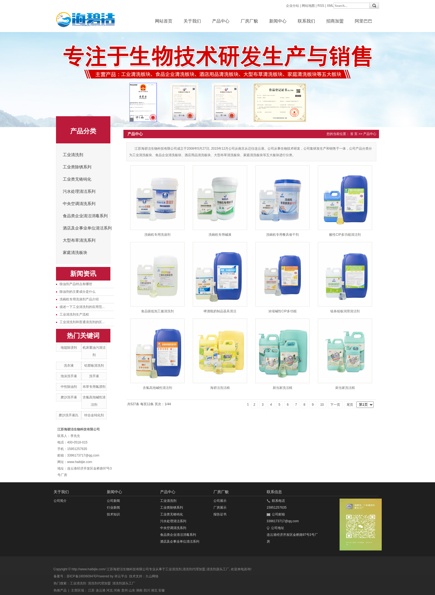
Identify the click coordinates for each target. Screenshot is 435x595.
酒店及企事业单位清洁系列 (87, 228)
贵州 (124, 590)
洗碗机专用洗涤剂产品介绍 (79, 299)
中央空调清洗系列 (79, 204)
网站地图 (308, 6)
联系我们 (306, 21)
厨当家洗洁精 (282, 388)
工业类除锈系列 (77, 167)
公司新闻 (113, 501)
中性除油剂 (69, 387)
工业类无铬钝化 (77, 179)
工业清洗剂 (73, 155)
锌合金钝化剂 (94, 415)
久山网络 (152, 576)
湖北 (154, 590)
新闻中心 (278, 21)
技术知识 (113, 514)
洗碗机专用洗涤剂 (157, 235)
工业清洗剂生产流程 (74, 314)
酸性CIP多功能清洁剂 (345, 235)
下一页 (335, 405)
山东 (132, 590)
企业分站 (292, 6)
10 (322, 405)
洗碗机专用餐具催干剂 (282, 235)
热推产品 (60, 590)
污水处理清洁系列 (79, 191)
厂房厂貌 (249, 21)
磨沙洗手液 (69, 397)
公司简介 (60, 501)
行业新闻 (113, 507)
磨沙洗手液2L (69, 415)
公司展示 (219, 501)
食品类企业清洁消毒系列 (85, 216)
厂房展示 (219, 507)
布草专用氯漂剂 (94, 387)
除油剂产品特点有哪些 (76, 284)
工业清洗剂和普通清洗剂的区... (82, 322)
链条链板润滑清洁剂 (345, 311)
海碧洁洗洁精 (220, 388)
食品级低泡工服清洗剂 (157, 311)
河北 (109, 590)
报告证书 (219, 514)
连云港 (100, 590)
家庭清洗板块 (75, 252)
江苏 (91, 590)
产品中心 (220, 21)
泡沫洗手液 (69, 376)
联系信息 (274, 492)
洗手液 (94, 376)
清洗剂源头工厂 (217, 569)
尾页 (350, 405)
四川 (147, 590)
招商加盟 (335, 21)
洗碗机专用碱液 (220, 235)
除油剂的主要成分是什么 (77, 292)
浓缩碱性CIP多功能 (282, 311)
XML (330, 6)
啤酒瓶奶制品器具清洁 (220, 311)
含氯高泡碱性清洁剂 (157, 388)
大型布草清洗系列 (79, 240)
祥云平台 (121, 576)
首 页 (354, 134)
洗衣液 (69, 365)
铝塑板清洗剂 (94, 365)
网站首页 (163, 21)
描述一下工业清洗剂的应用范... (82, 307)
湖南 (139, 590)
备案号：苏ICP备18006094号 (75, 576)
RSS (321, 6)
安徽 (161, 590)
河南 (117, 590)
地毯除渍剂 (69, 348)
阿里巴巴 (363, 21)
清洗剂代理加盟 (193, 569)
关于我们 (192, 21)
